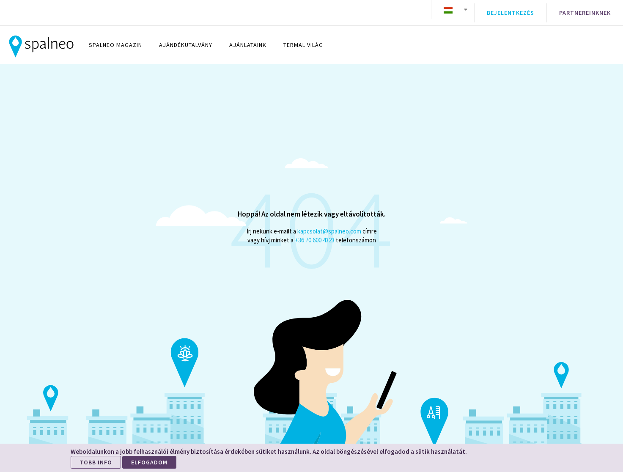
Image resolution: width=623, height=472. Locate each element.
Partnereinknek (585, 10)
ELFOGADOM (149, 462)
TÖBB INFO (96, 462)
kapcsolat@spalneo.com (329, 225)
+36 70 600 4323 (315, 234)
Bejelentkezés (510, 10)
